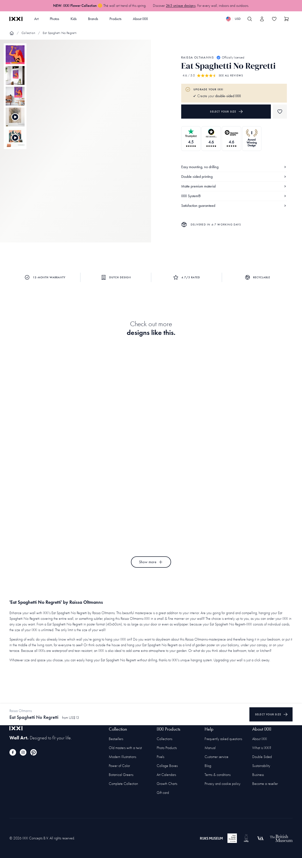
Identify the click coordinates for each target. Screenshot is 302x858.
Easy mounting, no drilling (234, 167)
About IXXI (140, 19)
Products (115, 19)
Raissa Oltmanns (197, 57)
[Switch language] (233, 19)
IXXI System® (234, 196)
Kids (74, 19)
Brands (93, 19)
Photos (54, 19)
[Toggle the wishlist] (274, 19)
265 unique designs (181, 5)
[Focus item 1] (75, 145)
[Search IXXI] (249, 19)
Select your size (226, 111)
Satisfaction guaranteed (234, 205)
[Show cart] (286, 19)
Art (36, 19)
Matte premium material (234, 186)
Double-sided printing (234, 176)
